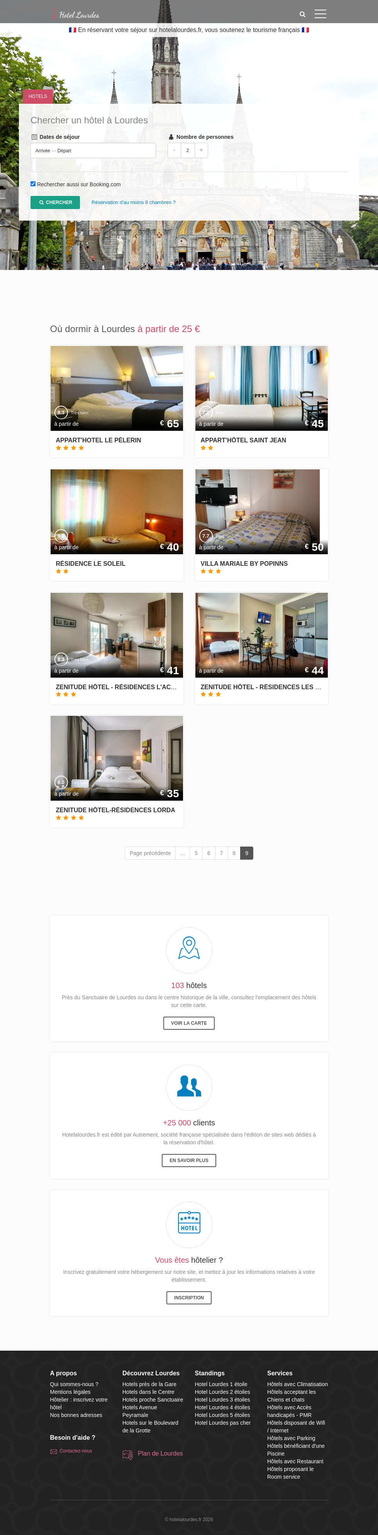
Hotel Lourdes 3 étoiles (222, 1400)
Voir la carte (189, 1023)
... (182, 853)
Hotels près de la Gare (149, 1384)
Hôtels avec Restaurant (295, 1461)
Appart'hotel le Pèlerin (98, 440)
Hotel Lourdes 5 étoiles (222, 1415)
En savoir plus (189, 1160)
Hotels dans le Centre (148, 1392)
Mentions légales (70, 1392)
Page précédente (150, 853)
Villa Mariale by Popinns (244, 563)
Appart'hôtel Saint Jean (243, 440)
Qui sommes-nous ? (74, 1384)
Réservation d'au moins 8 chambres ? (134, 203)
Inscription (189, 1298)
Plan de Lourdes (160, 1453)
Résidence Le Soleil (90, 563)
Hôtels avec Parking (291, 1438)
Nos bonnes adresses (76, 1415)
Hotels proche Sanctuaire (152, 1400)
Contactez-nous (76, 1451)
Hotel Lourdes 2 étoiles (222, 1392)
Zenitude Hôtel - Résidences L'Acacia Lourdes (137, 687)
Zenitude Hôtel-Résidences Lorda (115, 810)
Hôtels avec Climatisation (297, 1384)
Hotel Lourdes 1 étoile (221, 1384)
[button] (302, 14)
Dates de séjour (55, 137)
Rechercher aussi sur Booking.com (79, 185)
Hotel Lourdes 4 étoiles (222, 1407)
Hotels (38, 96)
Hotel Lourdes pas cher (223, 1423)
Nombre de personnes (201, 137)
